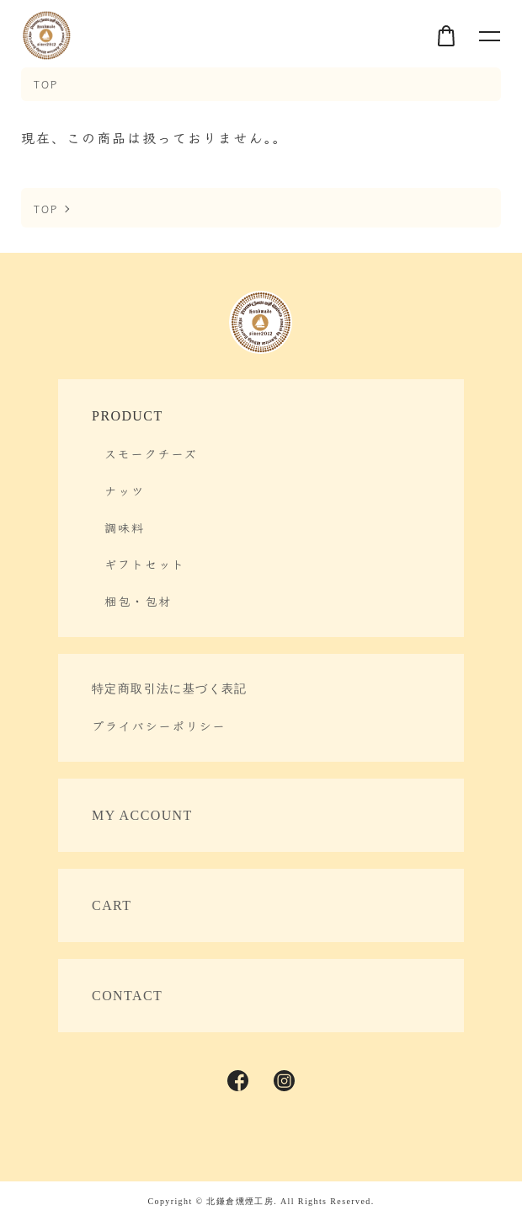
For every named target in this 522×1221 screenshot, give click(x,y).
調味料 (124, 527)
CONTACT (127, 995)
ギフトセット (144, 563)
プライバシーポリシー (159, 725)
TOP (46, 84)
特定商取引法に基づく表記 (170, 689)
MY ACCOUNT (142, 815)
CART (111, 905)
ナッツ (124, 490)
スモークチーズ (150, 453)
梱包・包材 (138, 600)
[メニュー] (488, 35)
